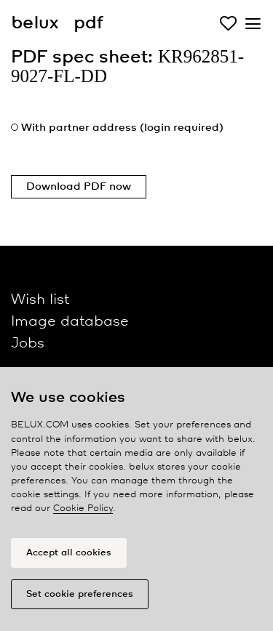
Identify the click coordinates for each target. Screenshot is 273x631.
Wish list (40, 300)
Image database (70, 322)
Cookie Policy (83, 508)
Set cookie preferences (79, 594)
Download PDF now (78, 187)
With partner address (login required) (122, 128)
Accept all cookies (68, 553)
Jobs (27, 343)
